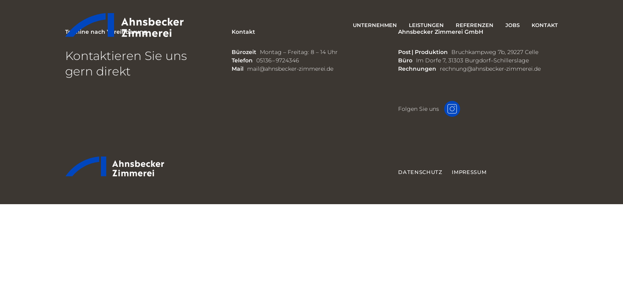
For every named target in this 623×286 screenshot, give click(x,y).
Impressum (469, 172)
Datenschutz (420, 172)
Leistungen (426, 25)
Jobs (512, 25)
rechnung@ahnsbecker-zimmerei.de (490, 68)
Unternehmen (375, 25)
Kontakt (545, 25)
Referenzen (474, 25)
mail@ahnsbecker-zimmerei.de (290, 68)
